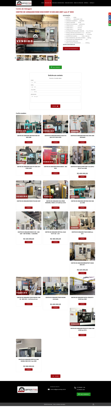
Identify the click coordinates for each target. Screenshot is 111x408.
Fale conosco (55, 67)
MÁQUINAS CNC (47, 2)
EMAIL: (32, 84)
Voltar (56, 376)
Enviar (55, 106)
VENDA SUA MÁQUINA (77, 2)
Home (42, 2)
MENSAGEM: (34, 94)
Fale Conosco (83, 394)
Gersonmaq (49, 404)
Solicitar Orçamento (71, 48)
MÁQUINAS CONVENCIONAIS (58, 2)
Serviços (91, 3)
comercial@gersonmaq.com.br (58, 389)
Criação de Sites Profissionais (93, 404)
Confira (29, 142)
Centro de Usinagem (25, 9)
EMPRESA (85, 3)
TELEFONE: (33, 89)
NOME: (32, 80)
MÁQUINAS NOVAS (68, 2)
